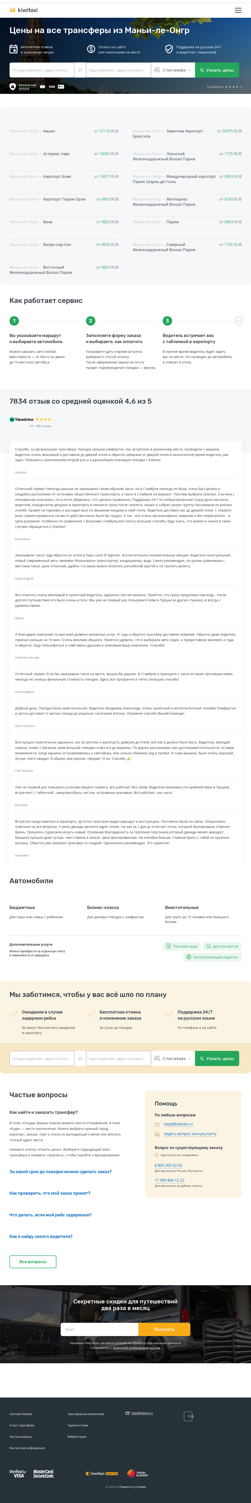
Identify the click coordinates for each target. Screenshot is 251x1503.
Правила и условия (132, 1487)
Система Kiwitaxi (20, 1414)
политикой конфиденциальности (136, 1348)
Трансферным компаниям (86, 1414)
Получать (164, 1329)
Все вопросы (33, 1261)
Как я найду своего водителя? (40, 1236)
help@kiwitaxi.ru (178, 1124)
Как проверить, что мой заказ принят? (49, 1193)
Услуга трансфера (21, 1425)
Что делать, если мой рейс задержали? (50, 1215)
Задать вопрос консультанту (190, 1133)
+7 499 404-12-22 (169, 1180)
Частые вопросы (20, 1437)
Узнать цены (217, 70)
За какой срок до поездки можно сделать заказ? (60, 1171)
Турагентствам (78, 1425)
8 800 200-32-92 (168, 1165)
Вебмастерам (77, 1437)
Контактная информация (27, 1448)
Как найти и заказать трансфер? (43, 1112)
